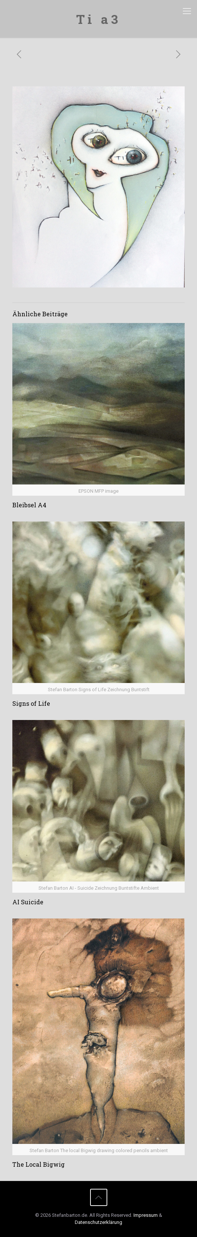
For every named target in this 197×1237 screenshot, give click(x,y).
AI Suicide (27, 902)
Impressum (145, 1215)
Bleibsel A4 (29, 505)
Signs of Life (31, 703)
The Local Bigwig (38, 1164)
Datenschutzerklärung (98, 1222)
